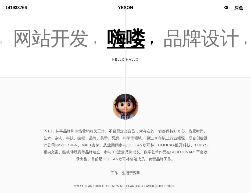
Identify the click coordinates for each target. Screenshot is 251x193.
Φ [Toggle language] (226, 7)
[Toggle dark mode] (239, 8)
